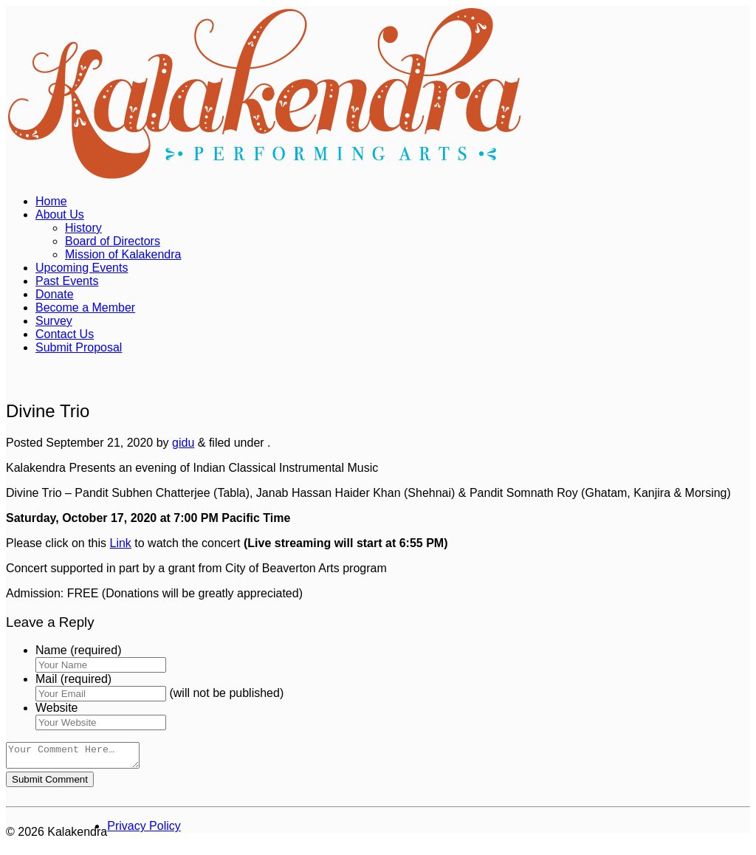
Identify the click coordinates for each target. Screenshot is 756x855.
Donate (54, 294)
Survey (53, 321)
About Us (59, 214)
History (83, 228)
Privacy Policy (144, 830)
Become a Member (85, 307)
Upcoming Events (81, 267)
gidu (183, 442)
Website (56, 707)
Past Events (66, 281)
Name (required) (78, 650)
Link (120, 543)
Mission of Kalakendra (123, 254)
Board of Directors (112, 241)
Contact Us (64, 334)
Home (51, 201)
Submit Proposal (78, 347)
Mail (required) (73, 679)
